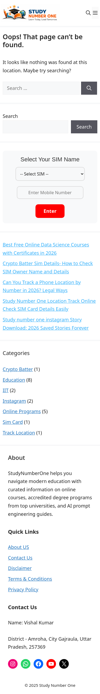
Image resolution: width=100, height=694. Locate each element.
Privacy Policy (23, 589)
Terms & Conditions (30, 579)
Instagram (14, 401)
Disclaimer (20, 568)
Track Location (19, 432)
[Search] (89, 88)
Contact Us (20, 558)
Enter (49, 211)
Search (10, 116)
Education (14, 380)
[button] (88, 13)
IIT (6, 390)
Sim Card (13, 422)
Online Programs (22, 411)
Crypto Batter (18, 369)
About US (18, 547)
